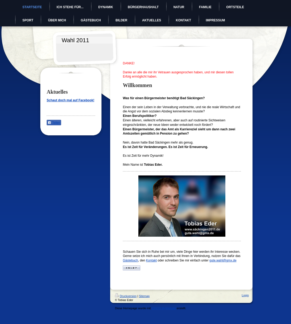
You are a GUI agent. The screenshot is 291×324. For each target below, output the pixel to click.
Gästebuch (130, 260)
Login (245, 295)
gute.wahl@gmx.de (222, 260)
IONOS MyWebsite (164, 308)
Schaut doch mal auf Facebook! (70, 100)
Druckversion (126, 296)
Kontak (151, 260)
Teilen (54, 123)
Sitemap (144, 296)
